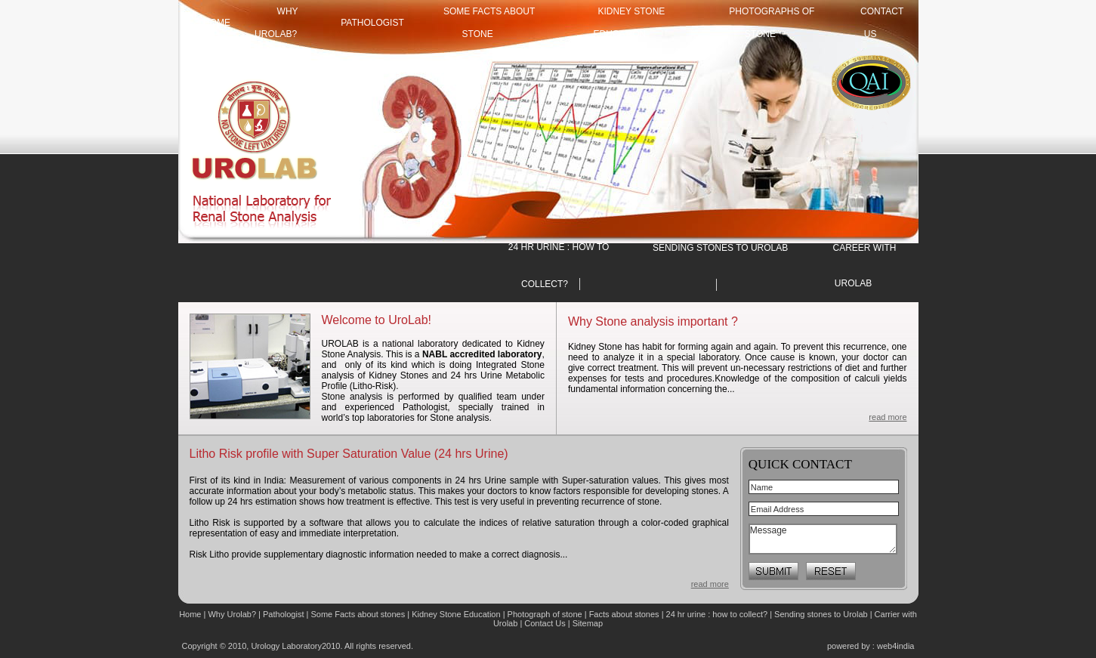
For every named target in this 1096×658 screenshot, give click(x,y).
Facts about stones (624, 614)
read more (887, 417)
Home (191, 614)
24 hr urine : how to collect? (717, 614)
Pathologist (372, 22)
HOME (216, 22)
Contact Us (545, 623)
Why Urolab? (232, 614)
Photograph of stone (545, 614)
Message (823, 539)
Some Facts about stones (357, 614)
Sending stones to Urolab (821, 614)
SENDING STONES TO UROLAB (720, 248)
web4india (896, 645)
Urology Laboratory (286, 645)
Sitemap (588, 623)
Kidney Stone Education (456, 614)
